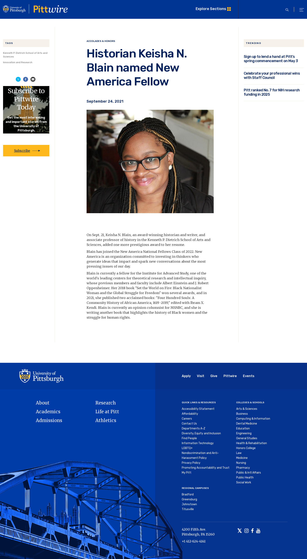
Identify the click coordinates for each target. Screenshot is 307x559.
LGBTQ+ (187, 448)
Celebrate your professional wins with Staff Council (272, 75)
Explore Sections (211, 9)
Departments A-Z (193, 428)
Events (248, 376)
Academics (48, 411)
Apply (186, 376)
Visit (200, 376)
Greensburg (189, 499)
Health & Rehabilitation (251, 443)
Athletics (105, 420)
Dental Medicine (246, 423)
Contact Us (189, 423)
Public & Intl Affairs (248, 472)
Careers (187, 418)
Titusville (188, 509)
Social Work (243, 482)
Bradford (188, 494)
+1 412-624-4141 (193, 541)
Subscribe (22, 151)
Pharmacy (243, 467)
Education (243, 428)
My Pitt (186, 472)
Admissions (49, 420)
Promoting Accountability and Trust (205, 467)
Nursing (241, 463)
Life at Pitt (107, 411)
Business (242, 414)
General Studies (246, 438)
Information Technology (198, 443)
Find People (189, 438)
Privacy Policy (191, 463)
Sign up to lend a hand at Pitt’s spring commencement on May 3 (271, 58)
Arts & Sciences (246, 409)
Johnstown (189, 504)
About (43, 403)
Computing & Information (253, 418)
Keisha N (113, 235)
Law (239, 453)
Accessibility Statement (198, 409)
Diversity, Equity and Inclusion (201, 433)
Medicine (242, 458)
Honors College (246, 448)
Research (105, 403)
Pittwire (230, 376)
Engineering (244, 433)
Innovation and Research (17, 62)
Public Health (245, 477)
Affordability (190, 414)
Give (213, 376)
